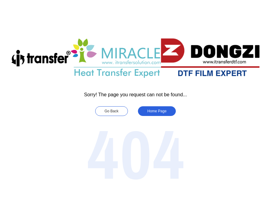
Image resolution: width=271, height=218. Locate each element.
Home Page (156, 111)
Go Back (112, 111)
